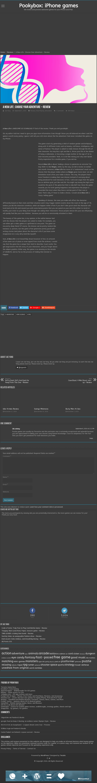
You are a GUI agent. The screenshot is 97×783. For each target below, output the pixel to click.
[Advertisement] (48, 32)
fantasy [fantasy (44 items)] (30, 657)
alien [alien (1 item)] (26, 654)
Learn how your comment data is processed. (46, 507)
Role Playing (40, 111)
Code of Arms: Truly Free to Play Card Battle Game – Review (24, 628)
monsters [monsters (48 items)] (31, 661)
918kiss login (6, 728)
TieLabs (63, 755)
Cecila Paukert (6, 732)
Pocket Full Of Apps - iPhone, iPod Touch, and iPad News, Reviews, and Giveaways (32, 696)
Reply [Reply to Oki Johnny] (91, 438)
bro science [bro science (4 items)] (60, 654)
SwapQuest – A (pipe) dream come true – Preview (31, 725)
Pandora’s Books (18, 717)
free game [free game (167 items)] (62, 657)
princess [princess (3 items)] (78, 662)
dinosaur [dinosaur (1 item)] (82, 654)
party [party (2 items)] (47, 661)
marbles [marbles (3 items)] (92, 658)
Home (2, 52)
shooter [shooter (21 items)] (45, 664)
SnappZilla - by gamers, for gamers (14, 708)
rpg (29, 314)
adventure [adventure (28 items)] (18, 653)
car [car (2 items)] (66, 654)
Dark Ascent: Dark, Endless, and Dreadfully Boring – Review (23, 639)
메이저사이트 (5, 725)
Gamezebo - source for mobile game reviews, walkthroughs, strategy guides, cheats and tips (36, 706)
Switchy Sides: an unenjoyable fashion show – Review (21, 636)
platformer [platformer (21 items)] (67, 661)
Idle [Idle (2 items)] (87, 658)
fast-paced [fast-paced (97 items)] (44, 657)
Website (6, 492)
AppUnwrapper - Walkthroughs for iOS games (18, 691)
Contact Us (31, 748)
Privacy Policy (6, 748)
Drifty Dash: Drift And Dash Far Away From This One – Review (17, 380)
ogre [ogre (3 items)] (40, 662)
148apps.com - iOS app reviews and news (16, 694)
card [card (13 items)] (70, 653)
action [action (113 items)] (6, 653)
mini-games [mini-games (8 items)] (19, 661)
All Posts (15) (7, 641)
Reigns (54, 167)
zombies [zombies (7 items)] (38, 668)
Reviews (10, 52)
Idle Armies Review (11, 409)
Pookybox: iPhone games (48, 6)
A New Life (7, 128)
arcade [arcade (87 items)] (44, 653)
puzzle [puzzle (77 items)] (86, 661)
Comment (7, 456)
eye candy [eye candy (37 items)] (17, 657)
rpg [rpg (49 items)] (25, 664)
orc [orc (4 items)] (43, 662)
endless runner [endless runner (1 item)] (6, 658)
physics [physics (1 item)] (52, 661)
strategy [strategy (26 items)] (69, 664)
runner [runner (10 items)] (31, 665)
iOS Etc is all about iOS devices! (12, 705)
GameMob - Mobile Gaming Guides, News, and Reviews (21, 703)
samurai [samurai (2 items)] (37, 665)
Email (5, 484)
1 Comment (60, 111)
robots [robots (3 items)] (14, 665)
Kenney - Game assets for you (12, 692)
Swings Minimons (41, 409)
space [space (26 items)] (53, 664)
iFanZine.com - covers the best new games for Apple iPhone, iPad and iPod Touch (31, 698)
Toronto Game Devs (8, 687)
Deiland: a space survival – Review (27, 732)
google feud (5, 721)
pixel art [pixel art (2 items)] (58, 661)
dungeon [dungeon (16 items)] (90, 653)
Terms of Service (19, 748)
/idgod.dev (5, 717)
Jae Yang (7, 111)
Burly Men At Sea (73, 409)
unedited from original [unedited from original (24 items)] (15, 667)
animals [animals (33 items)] (33, 653)
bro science (21, 314)
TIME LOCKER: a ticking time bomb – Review (17, 633)
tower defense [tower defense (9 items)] (82, 665)
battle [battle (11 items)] (53, 653)
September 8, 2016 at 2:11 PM (85, 428)
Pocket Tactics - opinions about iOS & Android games (21, 701)
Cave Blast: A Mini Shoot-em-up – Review (80, 380)
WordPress (45, 755)
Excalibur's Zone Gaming (10, 689)
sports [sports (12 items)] (61, 665)
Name (5, 477)
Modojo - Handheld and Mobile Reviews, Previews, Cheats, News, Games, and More (32, 699)
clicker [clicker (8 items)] (76, 653)
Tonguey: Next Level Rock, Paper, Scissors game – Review (23, 631)
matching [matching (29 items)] (7, 661)
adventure (10, 314)
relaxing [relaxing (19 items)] (6, 664)
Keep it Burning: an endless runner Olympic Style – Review (34, 721)
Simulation (48, 111)
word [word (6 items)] (31, 668)
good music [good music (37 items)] (78, 657)
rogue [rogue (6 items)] (19, 665)
